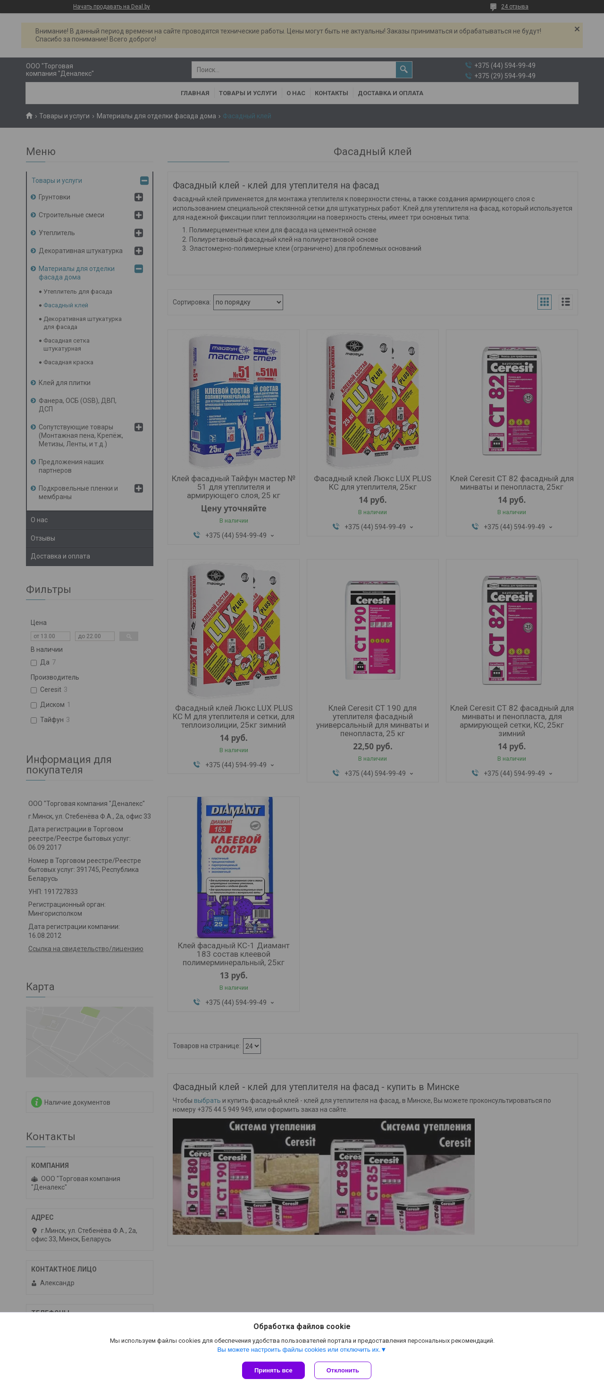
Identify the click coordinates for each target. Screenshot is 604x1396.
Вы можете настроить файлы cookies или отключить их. (298, 1349)
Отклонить (343, 1370)
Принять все (273, 1370)
